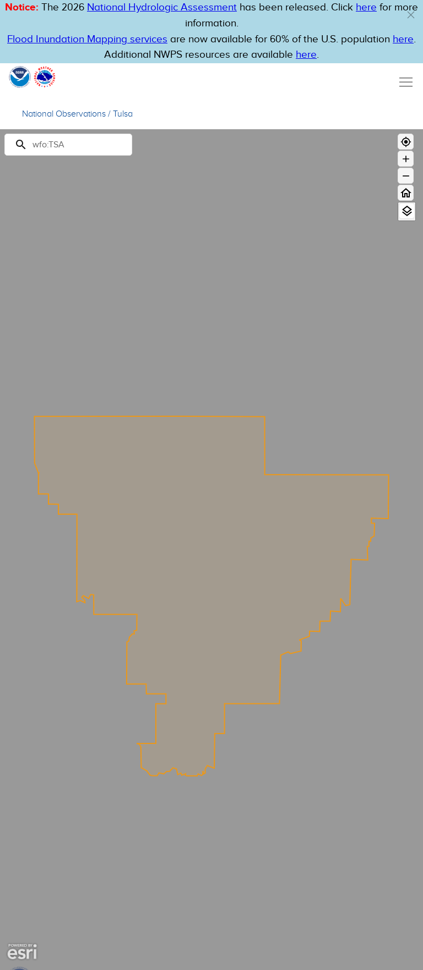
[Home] (406, 193)
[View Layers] (407, 211)
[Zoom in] (406, 159)
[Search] (68, 145)
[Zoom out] (406, 176)
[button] (411, 15)
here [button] (366, 7)
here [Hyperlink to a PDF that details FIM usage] (306, 54)
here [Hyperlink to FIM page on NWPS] (403, 39)
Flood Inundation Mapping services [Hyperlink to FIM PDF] (87, 39)
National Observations (64, 114)
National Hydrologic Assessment (162, 7)
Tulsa (123, 114)
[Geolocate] (406, 142)
